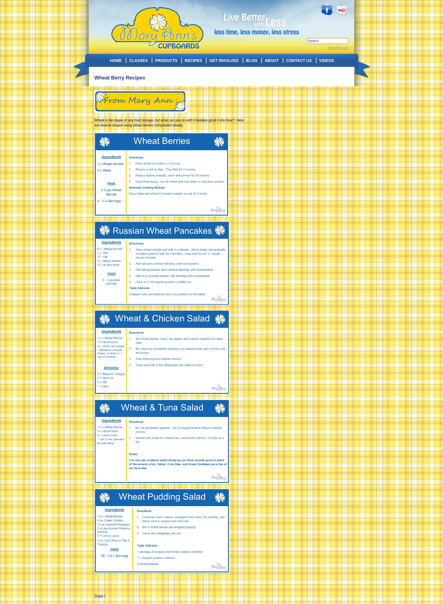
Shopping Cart (338, 48)
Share (98, 596)
